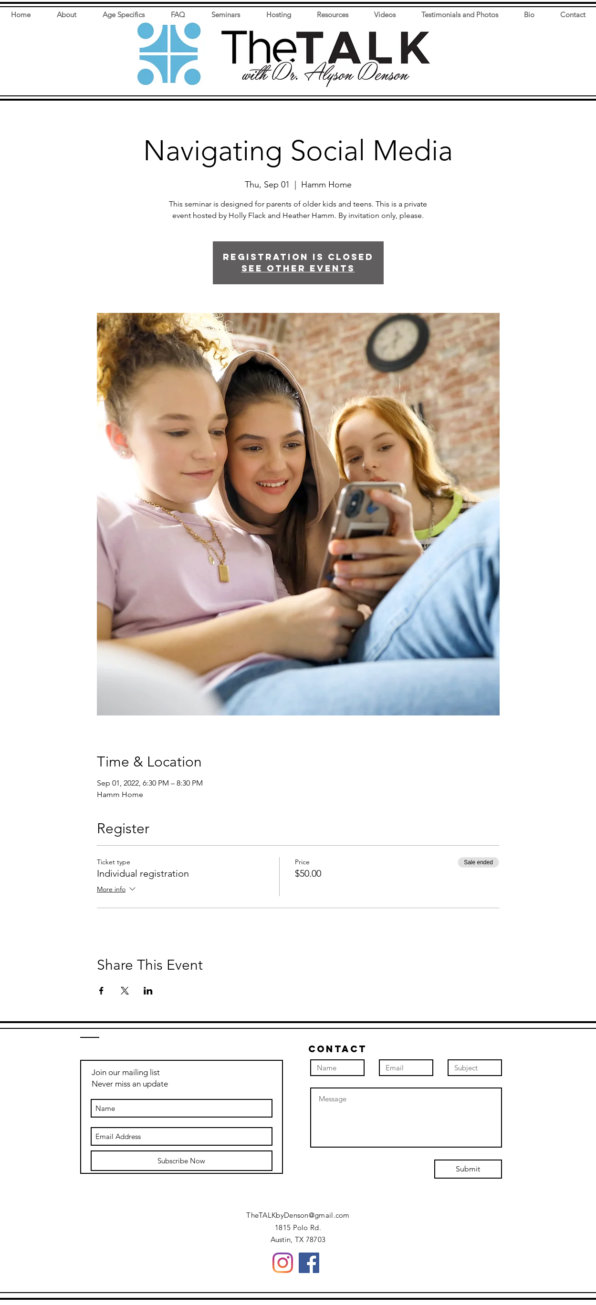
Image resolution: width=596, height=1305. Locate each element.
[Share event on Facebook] (101, 990)
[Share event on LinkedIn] (148, 990)
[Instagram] (282, 1263)
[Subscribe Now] (181, 1160)
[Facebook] (309, 1263)
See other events (298, 268)
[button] (524, 51)
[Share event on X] (124, 990)
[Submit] (468, 1169)
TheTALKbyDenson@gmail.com (298, 1215)
